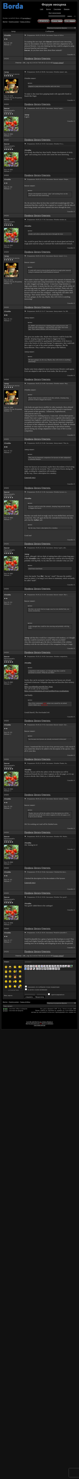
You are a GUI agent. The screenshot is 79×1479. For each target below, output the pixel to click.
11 (44, 63)
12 (47, 63)
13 (49, 63)
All (51, 63)
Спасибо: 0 (71, 54)
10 (42, 63)
